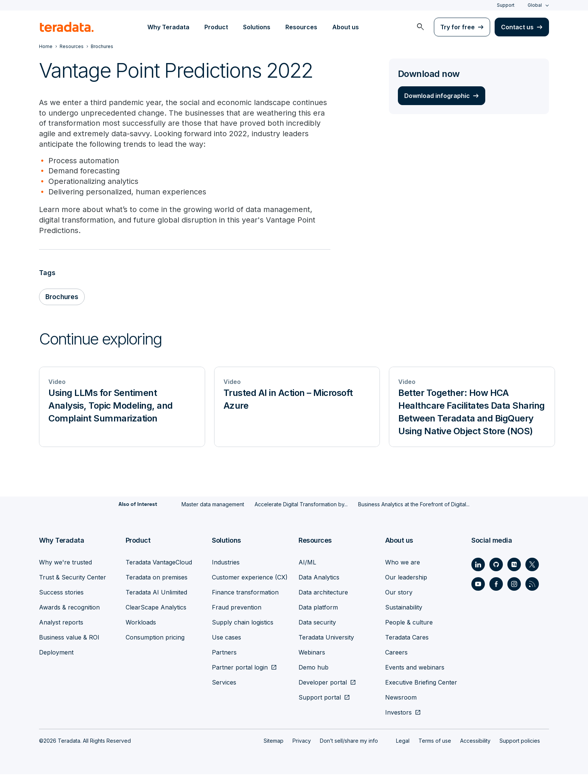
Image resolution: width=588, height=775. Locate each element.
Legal (403, 741)
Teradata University (326, 638)
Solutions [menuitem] (256, 27)
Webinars (311, 653)
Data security (317, 623)
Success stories (61, 593)
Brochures (62, 298)
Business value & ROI (69, 638)
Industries (226, 563)
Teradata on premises (157, 578)
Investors (398, 713)
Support (505, 5)
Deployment (56, 653)
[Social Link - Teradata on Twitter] (532, 565)
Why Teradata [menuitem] (168, 27)
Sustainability (403, 608)
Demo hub (313, 668)
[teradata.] (66, 27)
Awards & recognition (69, 608)
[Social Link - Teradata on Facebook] (496, 584)
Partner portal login (240, 668)
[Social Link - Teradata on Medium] (514, 565)
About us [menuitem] (345, 27)
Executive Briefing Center (421, 683)
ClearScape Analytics (156, 608)
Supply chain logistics (242, 623)
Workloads (141, 623)
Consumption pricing (155, 638)
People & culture (409, 623)
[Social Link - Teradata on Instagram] (514, 584)
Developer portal (322, 683)
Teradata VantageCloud (159, 563)
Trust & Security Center (72, 578)
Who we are (402, 563)
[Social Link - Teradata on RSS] (532, 584)
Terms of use (434, 741)
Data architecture (323, 593)
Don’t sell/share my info (349, 741)
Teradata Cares (407, 638)
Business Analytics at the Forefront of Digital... (414, 505)
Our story (398, 593)
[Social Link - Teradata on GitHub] (496, 565)
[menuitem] (420, 27)
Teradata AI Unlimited (156, 593)
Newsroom (401, 698)
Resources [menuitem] (301, 27)
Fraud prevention (236, 608)
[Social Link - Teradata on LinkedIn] (478, 565)
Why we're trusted (65, 563)
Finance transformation (245, 593)
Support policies (520, 741)
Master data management (213, 505)
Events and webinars (414, 668)
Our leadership (406, 578)
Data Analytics (318, 578)
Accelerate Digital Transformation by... (301, 505)
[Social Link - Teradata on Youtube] (478, 584)
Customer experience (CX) (250, 578)
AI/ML (307, 563)
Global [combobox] (535, 5)
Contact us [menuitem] (517, 27)
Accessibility (475, 741)
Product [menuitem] (216, 27)
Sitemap (274, 741)
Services (224, 683)
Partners (224, 653)
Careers (396, 653)
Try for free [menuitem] (457, 27)
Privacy (301, 741)
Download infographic (437, 95)
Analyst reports (61, 623)
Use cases (226, 638)
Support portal (319, 698)
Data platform (318, 608)
